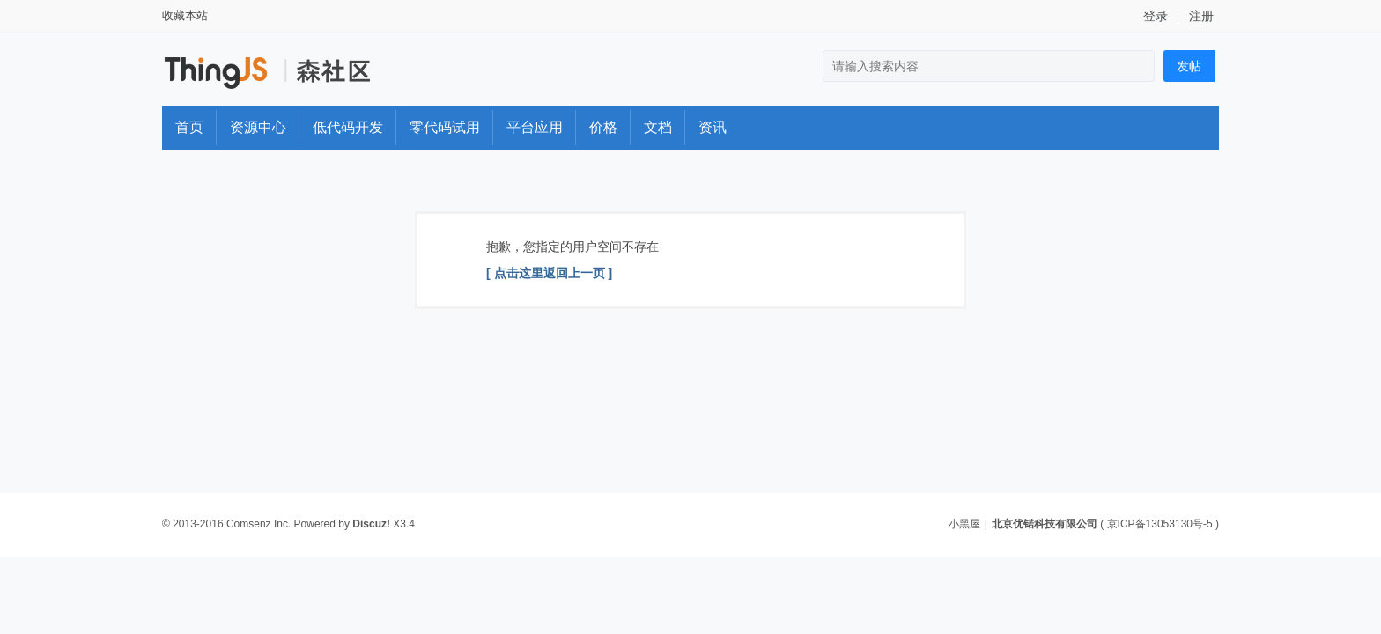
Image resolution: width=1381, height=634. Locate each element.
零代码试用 (445, 127)
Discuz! (371, 524)
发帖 (1189, 66)
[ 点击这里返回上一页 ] (549, 273)
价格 (603, 127)
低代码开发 (348, 127)
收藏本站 (185, 15)
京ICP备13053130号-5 (1160, 524)
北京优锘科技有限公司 (1044, 524)
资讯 (712, 127)
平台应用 (534, 127)
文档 (658, 127)
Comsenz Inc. (258, 524)
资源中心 (258, 127)
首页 (189, 127)
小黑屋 (964, 524)
